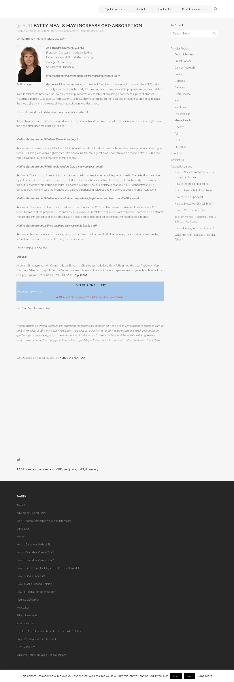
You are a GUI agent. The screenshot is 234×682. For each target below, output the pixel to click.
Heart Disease (183, 94)
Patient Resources (194, 9)
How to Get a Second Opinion (192, 210)
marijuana (69, 469)
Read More (204, 676)
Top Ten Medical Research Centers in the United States (48, 631)
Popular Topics (114, 9)
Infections (180, 107)
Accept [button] (176, 676)
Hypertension (182, 113)
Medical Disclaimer (27, 599)
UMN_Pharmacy (88, 469)
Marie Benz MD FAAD (92, 31)
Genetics (180, 87)
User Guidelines (25, 647)
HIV (177, 100)
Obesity (179, 127)
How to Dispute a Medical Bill (192, 183)
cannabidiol (34, 469)
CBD (59, 469)
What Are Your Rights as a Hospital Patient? (41, 654)
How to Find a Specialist (189, 197)
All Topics (180, 146)
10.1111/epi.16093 (77, 275)
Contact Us (164, 9)
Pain (177, 133)
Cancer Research (185, 67)
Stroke (178, 140)
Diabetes (180, 80)
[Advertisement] (90, 408)
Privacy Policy (24, 623)
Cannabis (69, 31)
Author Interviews (52, 31)
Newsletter (22, 607)
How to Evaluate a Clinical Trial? (193, 203)
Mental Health (183, 120)
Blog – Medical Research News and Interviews (43, 520)
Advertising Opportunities (31, 513)
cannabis (49, 469)
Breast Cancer (183, 61)
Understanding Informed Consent (194, 228)
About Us (141, 9)
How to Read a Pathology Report (194, 190)
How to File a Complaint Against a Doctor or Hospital (47, 568)
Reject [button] (189, 676)
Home (20, 536)
